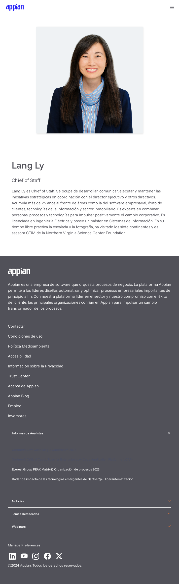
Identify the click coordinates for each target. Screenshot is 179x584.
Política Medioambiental (29, 346)
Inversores (17, 415)
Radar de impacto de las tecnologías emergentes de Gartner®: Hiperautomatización (73, 479)
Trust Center (19, 375)
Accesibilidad (19, 355)
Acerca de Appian (23, 385)
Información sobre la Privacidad (35, 365)
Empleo (14, 405)
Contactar (16, 326)
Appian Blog (18, 395)
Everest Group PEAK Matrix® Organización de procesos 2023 (56, 469)
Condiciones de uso (25, 336)
